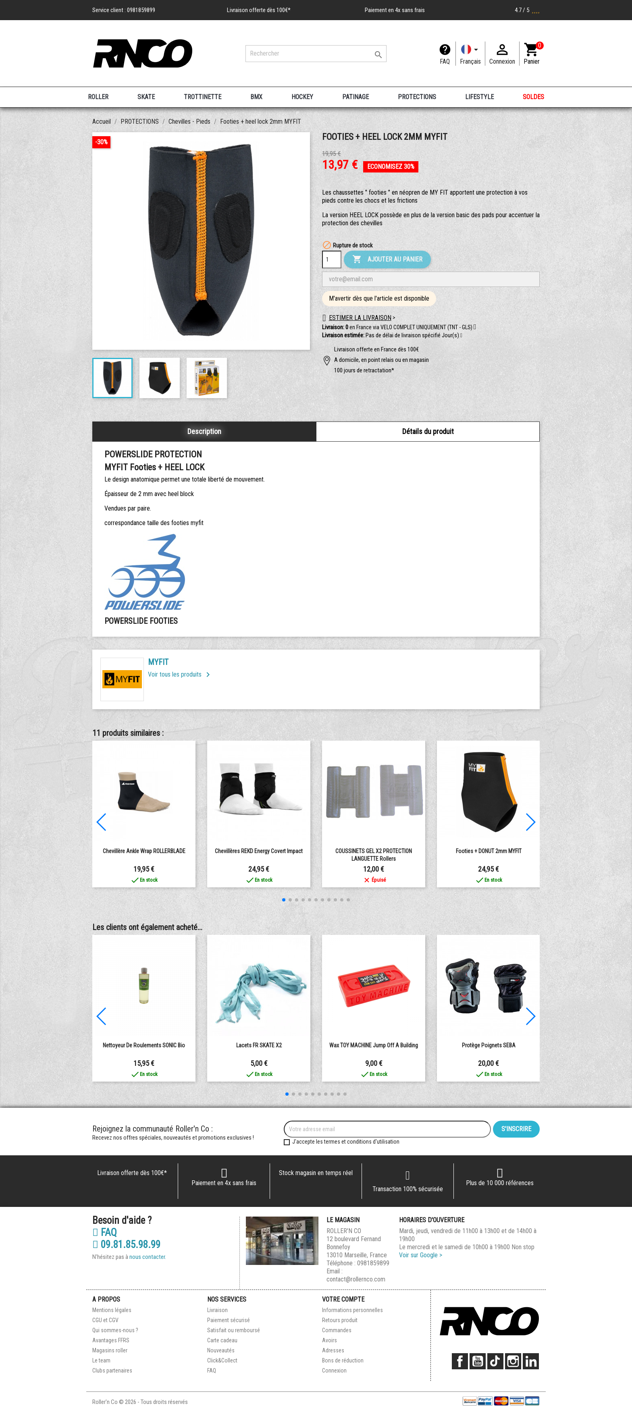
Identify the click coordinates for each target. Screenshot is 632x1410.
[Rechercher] (316, 53)
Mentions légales (111, 1310)
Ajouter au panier (387, 259)
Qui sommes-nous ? (115, 1330)
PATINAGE (355, 97)
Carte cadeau (222, 1340)
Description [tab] (204, 431)
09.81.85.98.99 (126, 1245)
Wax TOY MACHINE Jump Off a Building (373, 1045)
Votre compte (343, 1299)
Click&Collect (222, 1360)
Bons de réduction (343, 1360)
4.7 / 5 (527, 10)
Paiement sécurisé (228, 1320)
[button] (461, 335)
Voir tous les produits (180, 674)
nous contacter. (147, 1256)
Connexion (334, 1370)
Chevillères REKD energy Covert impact (259, 851)
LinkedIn (531, 1361)
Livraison (217, 1310)
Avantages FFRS (110, 1340)
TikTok (495, 1361)
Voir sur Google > (420, 1255)
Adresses (333, 1350)
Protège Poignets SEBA (489, 1045)
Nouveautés (221, 1350)
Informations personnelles (352, 1310)
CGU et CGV (105, 1320)
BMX (256, 97)
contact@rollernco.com (355, 1279)
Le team (101, 1360)
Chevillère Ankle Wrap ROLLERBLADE (144, 851)
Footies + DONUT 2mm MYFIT (489, 851)
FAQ (445, 61)
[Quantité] (331, 259)
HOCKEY (302, 97)
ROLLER (98, 97)
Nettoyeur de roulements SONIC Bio (144, 1045)
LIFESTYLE (479, 97)
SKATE (146, 97)
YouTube (478, 1361)
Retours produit (340, 1320)
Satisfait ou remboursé (233, 1330)
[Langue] (470, 54)
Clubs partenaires (112, 1370)
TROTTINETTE (202, 97)
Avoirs (329, 1340)
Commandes (336, 1330)
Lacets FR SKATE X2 (259, 1045)
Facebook (460, 1361)
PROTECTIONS (417, 97)
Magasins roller (109, 1350)
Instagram (513, 1361)
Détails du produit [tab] (428, 431)
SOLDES (533, 97)
